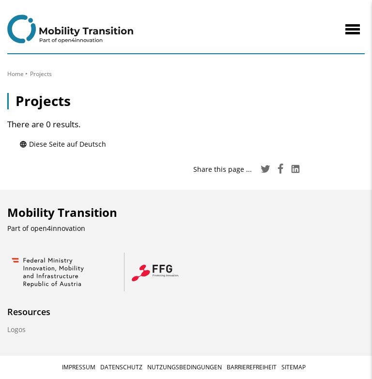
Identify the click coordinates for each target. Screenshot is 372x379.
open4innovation (58, 228)
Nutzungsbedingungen (184, 367)
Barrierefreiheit (252, 367)
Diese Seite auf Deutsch (62, 144)
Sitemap (293, 367)
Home (15, 74)
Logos (16, 329)
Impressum (78, 367)
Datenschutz (121, 367)
